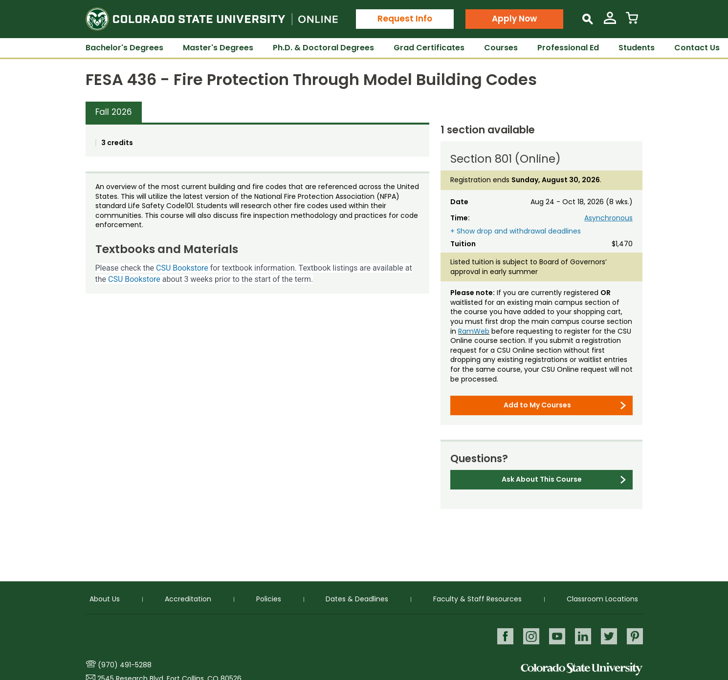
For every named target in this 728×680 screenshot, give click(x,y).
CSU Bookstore (182, 268)
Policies (268, 599)
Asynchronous (608, 218)
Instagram (529, 636)
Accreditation (188, 599)
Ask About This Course (542, 479)
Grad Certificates (429, 47)
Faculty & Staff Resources (477, 599)
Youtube (556, 636)
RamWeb (473, 331)
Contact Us (697, 47)
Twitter (608, 636)
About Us (104, 599)
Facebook (503, 636)
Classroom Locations (602, 599)
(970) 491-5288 (125, 665)
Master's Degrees (218, 47)
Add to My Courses (537, 405)
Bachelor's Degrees (124, 47)
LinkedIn (582, 636)
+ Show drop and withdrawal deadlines (515, 231)
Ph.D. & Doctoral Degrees (323, 47)
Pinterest (635, 636)
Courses (501, 47)
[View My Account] (610, 21)
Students (636, 47)
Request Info (404, 18)
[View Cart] (632, 21)
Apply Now (514, 18)
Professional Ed (568, 47)
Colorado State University (582, 669)
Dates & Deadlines (357, 599)
